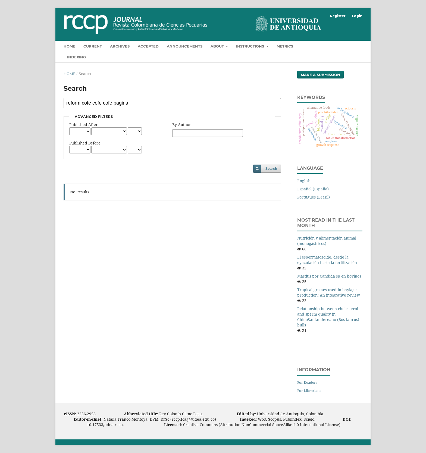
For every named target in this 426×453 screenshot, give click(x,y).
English (304, 180)
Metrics (285, 46)
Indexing (76, 57)
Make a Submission (320, 75)
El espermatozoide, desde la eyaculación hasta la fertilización (327, 259)
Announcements (184, 46)
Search (271, 168)
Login (357, 16)
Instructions (250, 46)
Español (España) (313, 188)
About (218, 46)
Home (69, 46)
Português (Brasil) (313, 197)
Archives (120, 46)
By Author (181, 124)
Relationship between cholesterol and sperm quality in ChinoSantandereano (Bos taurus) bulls (328, 317)
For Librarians (309, 390)
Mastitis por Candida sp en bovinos (329, 276)
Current (92, 46)
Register (338, 16)
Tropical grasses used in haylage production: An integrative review (328, 292)
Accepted (148, 46)
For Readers (307, 382)
